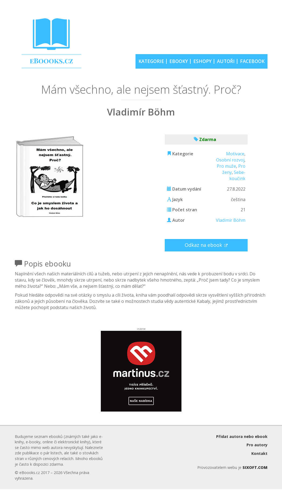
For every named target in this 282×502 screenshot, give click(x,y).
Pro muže (226, 166)
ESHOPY (202, 61)
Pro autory (257, 444)
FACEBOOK (252, 61)
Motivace (235, 154)
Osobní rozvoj (230, 160)
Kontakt (259, 453)
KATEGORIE (151, 61)
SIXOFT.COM (254, 467)
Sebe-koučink (237, 175)
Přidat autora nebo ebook (241, 436)
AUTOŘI (226, 61)
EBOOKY (178, 61)
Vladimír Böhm (230, 220)
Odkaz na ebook (204, 245)
